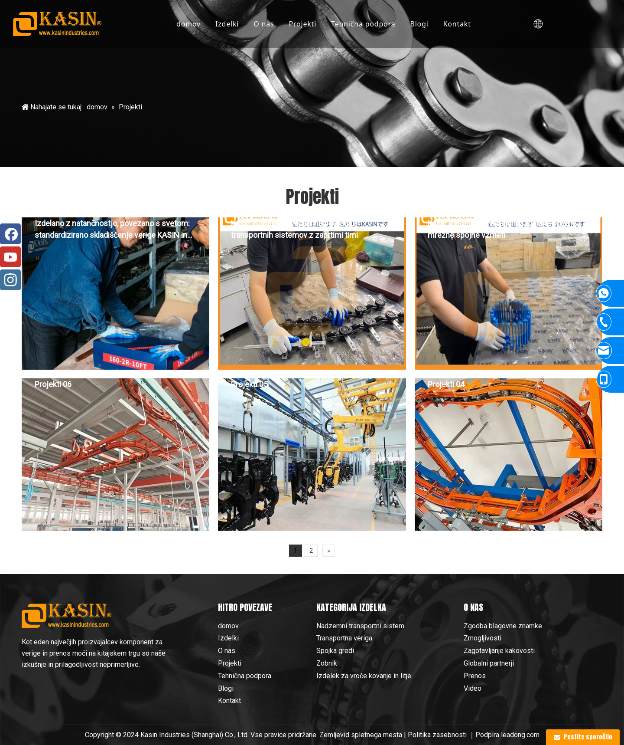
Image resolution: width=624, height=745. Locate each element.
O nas (264, 24)
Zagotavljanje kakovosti (499, 651)
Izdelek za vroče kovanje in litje (363, 676)
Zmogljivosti (482, 638)
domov (188, 24)
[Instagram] (10, 279)
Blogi (419, 24)
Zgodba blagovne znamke (503, 626)
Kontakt (457, 24)
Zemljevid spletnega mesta (360, 735)
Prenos (475, 676)
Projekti (302, 24)
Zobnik (326, 663)
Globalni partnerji (489, 663)
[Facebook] (10, 233)
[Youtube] (10, 256)
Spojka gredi (335, 651)
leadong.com (520, 735)
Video (472, 688)
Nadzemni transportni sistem (360, 626)
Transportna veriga (344, 638)
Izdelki (227, 24)
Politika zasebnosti (438, 735)
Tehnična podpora (363, 24)
